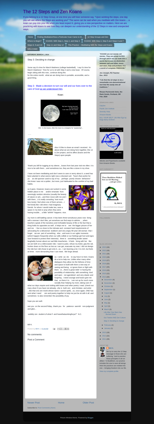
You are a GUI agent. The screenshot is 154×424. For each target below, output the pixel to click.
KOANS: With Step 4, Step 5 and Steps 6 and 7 (104, 41)
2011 (104, 339)
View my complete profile (109, 371)
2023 (104, 247)
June (106, 299)
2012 (104, 336)
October (107, 286)
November (108, 283)
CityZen (103, 106)
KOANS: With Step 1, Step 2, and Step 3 (63, 41)
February (108, 325)
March (106, 309)
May (106, 303)
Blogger (90, 418)
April (106, 306)
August (107, 293)
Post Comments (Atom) (46, 408)
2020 (104, 257)
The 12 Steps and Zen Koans (52, 11)
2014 (104, 277)
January (107, 328)
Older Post (88, 402)
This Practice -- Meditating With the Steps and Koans (90, 45)
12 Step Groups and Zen (98, 37)
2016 (104, 270)
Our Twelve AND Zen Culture (115, 318)
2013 (104, 332)
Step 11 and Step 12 (55, 45)
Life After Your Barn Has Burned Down (113, 313)
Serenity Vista (105, 112)
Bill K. (111, 348)
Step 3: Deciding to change (114, 321)
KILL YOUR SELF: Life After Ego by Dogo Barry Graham (113, 119)
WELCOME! (32, 49)
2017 (104, 267)
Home (30, 37)
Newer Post (33, 402)
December (108, 280)
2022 (104, 250)
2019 (104, 260)
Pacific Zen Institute (107, 109)
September (108, 289)
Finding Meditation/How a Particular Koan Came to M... (60, 37)
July (106, 296)
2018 (104, 264)
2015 (104, 273)
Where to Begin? (34, 41)
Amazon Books (105, 115)
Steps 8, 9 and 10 (34, 45)
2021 (104, 254)
